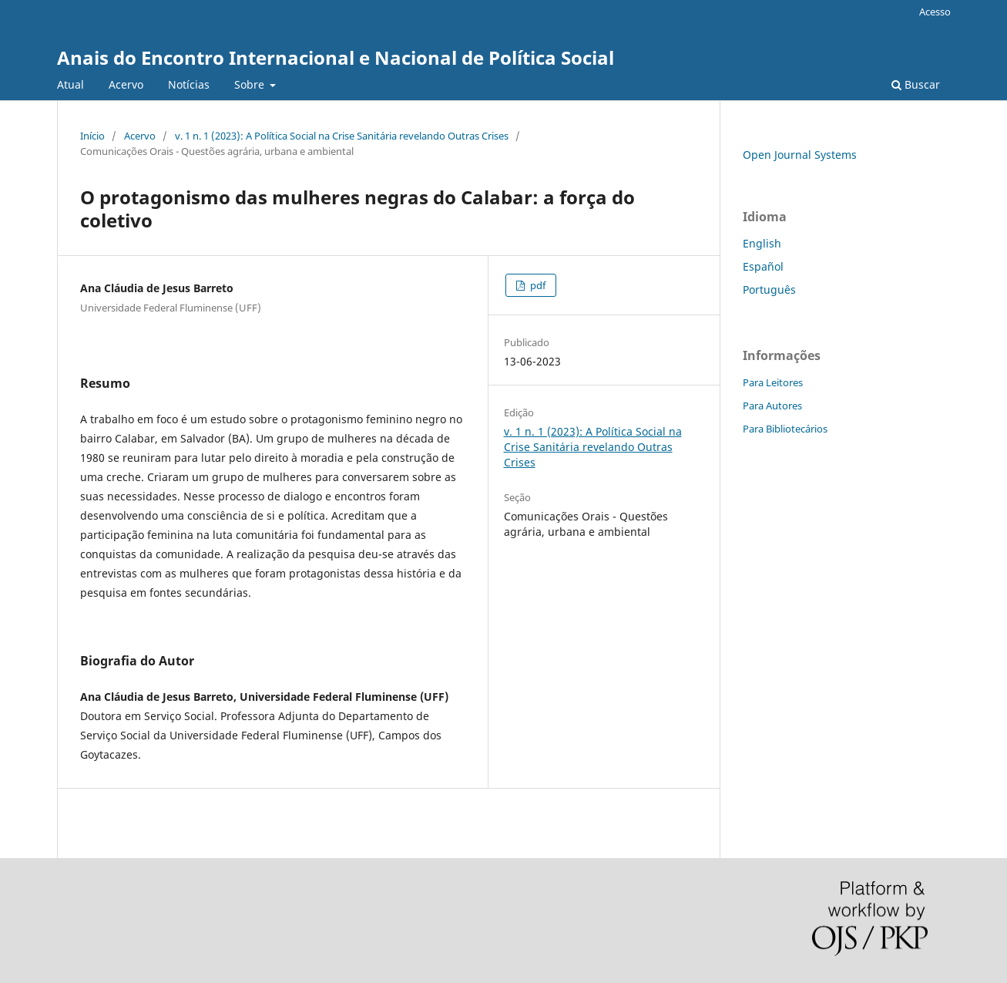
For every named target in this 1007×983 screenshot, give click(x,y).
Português (769, 289)
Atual (70, 84)
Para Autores (772, 405)
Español (763, 266)
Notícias (189, 84)
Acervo (126, 84)
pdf (536, 285)
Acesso (935, 12)
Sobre (250, 84)
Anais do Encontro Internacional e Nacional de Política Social (335, 57)
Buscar (915, 84)
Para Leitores (773, 382)
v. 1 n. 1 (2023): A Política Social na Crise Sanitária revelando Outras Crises (342, 136)
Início (92, 136)
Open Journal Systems (800, 154)
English (762, 243)
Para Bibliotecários (785, 429)
